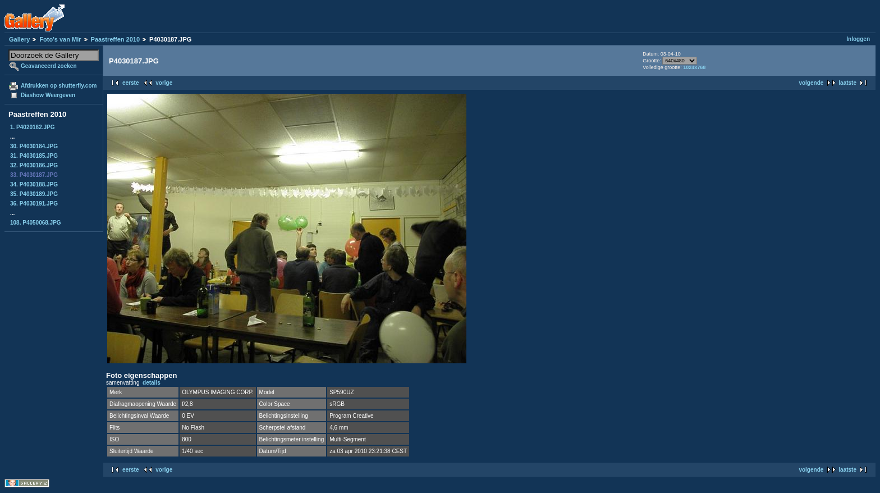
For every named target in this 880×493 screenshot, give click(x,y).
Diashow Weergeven (48, 95)
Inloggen (858, 39)
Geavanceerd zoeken (49, 66)
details (152, 383)
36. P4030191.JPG (34, 203)
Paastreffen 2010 (115, 39)
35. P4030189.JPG (34, 194)
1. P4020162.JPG (32, 127)
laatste (847, 83)
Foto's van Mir (60, 39)
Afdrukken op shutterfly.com (59, 86)
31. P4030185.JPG (34, 156)
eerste (130, 83)
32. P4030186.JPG (34, 165)
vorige (163, 83)
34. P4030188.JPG (34, 184)
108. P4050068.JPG (35, 223)
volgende (811, 83)
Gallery (19, 39)
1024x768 (694, 67)
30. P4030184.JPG (34, 146)
